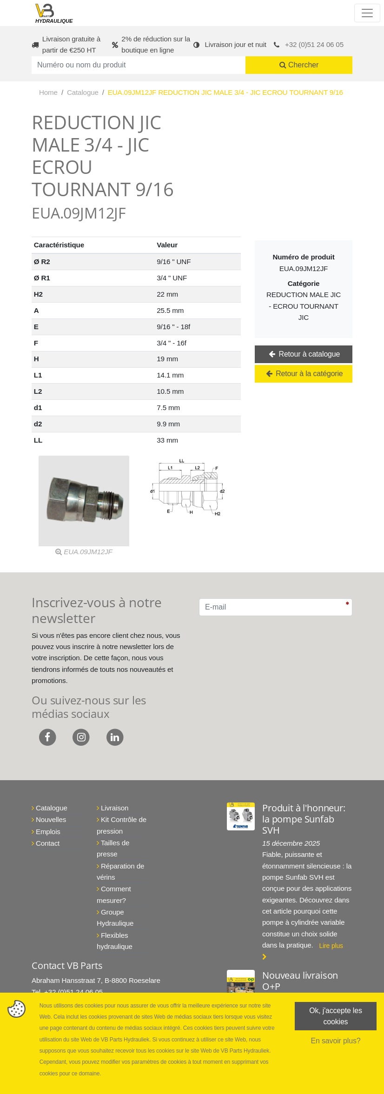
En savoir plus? (335, 1041)
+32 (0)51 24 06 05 (314, 44)
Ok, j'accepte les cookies (335, 1016)
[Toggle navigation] (367, 13)
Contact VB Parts (67, 965)
